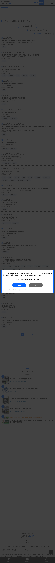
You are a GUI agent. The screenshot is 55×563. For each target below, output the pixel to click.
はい (19, 285)
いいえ (36, 285)
